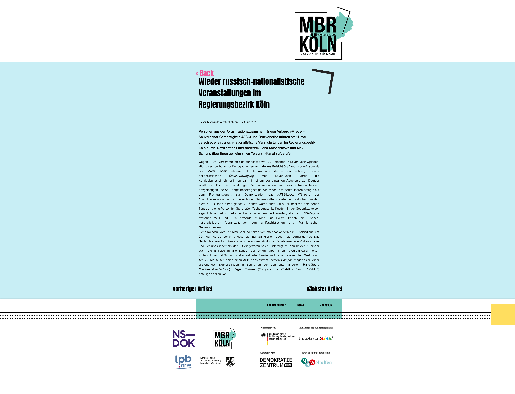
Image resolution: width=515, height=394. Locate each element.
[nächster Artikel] (321, 289)
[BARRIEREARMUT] (277, 305)
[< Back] (218, 73)
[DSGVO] (301, 305)
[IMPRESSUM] (326, 305)
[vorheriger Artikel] (200, 289)
